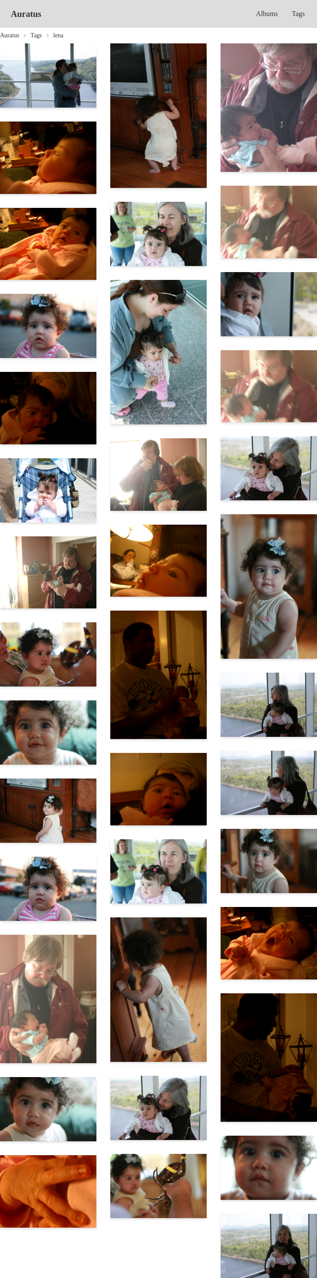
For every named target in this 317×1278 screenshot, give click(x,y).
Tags (298, 13)
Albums (267, 13)
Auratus (26, 14)
